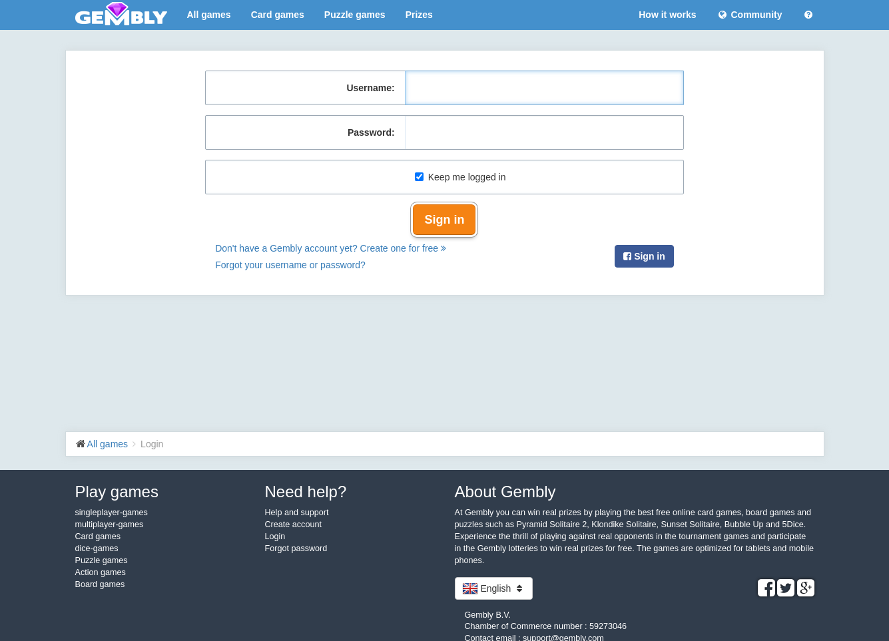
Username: (370, 88)
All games (209, 14)
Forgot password (296, 548)
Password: (371, 132)
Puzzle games (355, 14)
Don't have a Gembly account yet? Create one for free (330, 248)
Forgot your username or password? (290, 265)
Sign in (444, 219)
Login (275, 536)
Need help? (306, 492)
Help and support (297, 512)
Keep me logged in (460, 177)
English (494, 588)
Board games (100, 584)
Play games (116, 492)
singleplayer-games (111, 512)
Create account (293, 524)
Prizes (419, 14)
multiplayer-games (109, 524)
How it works (667, 14)
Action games (100, 572)
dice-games (97, 548)
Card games (277, 14)
